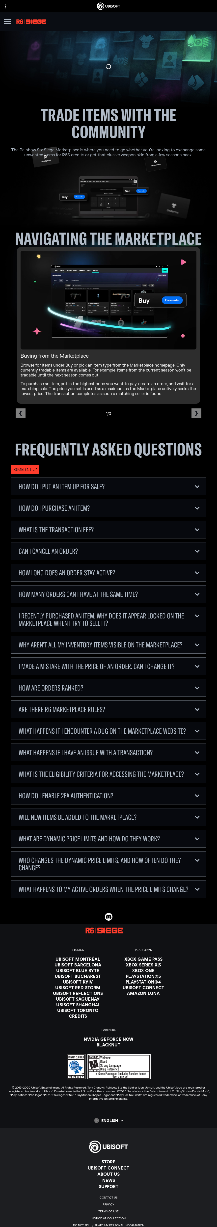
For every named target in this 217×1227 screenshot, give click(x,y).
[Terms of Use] (108, 1211)
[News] (108, 1180)
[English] (108, 1120)
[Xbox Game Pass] (143, 959)
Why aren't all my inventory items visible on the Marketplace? (109, 644)
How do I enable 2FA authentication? (109, 795)
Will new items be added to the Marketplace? (109, 817)
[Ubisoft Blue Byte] (78, 970)
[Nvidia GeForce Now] (109, 1039)
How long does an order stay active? (109, 572)
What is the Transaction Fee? (109, 529)
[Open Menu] (7, 22)
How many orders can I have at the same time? (109, 594)
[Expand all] (25, 469)
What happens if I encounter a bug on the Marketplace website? (109, 731)
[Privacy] (108, 1204)
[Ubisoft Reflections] (78, 993)
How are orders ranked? (109, 688)
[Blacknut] (109, 1044)
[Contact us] (108, 1197)
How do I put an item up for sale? (109, 486)
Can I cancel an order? (109, 551)
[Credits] (78, 1016)
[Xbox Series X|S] (143, 964)
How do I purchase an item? (109, 508)
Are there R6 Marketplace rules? (109, 709)
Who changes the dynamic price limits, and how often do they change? (109, 863)
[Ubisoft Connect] (108, 1167)
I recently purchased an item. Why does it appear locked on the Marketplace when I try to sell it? (109, 619)
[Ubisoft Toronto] (78, 1010)
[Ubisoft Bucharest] (78, 976)
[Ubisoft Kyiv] (78, 981)
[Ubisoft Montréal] (78, 959)
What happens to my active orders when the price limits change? (109, 889)
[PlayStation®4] (143, 981)
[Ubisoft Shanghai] (78, 1004)
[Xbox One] (143, 970)
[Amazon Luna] (143, 993)
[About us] (108, 1174)
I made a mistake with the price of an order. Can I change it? (109, 666)
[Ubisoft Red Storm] (78, 987)
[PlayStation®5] (143, 976)
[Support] (108, 1186)
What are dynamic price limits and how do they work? (109, 838)
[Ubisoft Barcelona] (78, 964)
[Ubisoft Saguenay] (78, 998)
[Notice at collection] (108, 1218)
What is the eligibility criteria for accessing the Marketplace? (109, 774)
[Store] (108, 1161)
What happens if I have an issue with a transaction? (109, 752)
